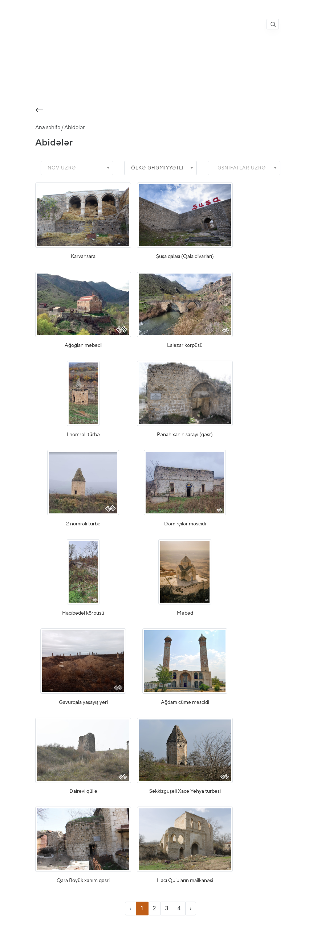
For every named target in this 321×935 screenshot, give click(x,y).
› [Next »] (191, 910)
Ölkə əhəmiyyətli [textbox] (157, 169)
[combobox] (77, 170)
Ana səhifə (47, 129)
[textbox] (64, 170)
